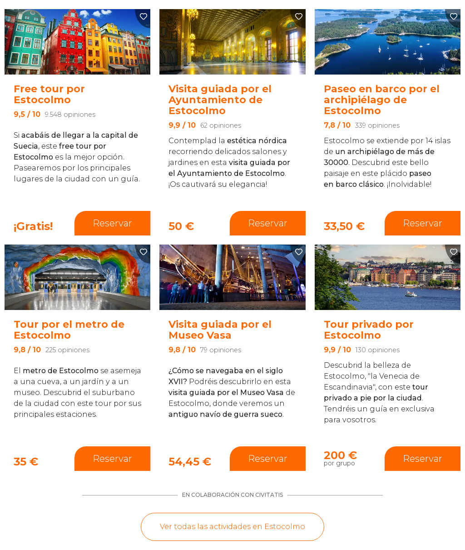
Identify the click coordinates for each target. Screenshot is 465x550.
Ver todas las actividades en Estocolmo (232, 526)
